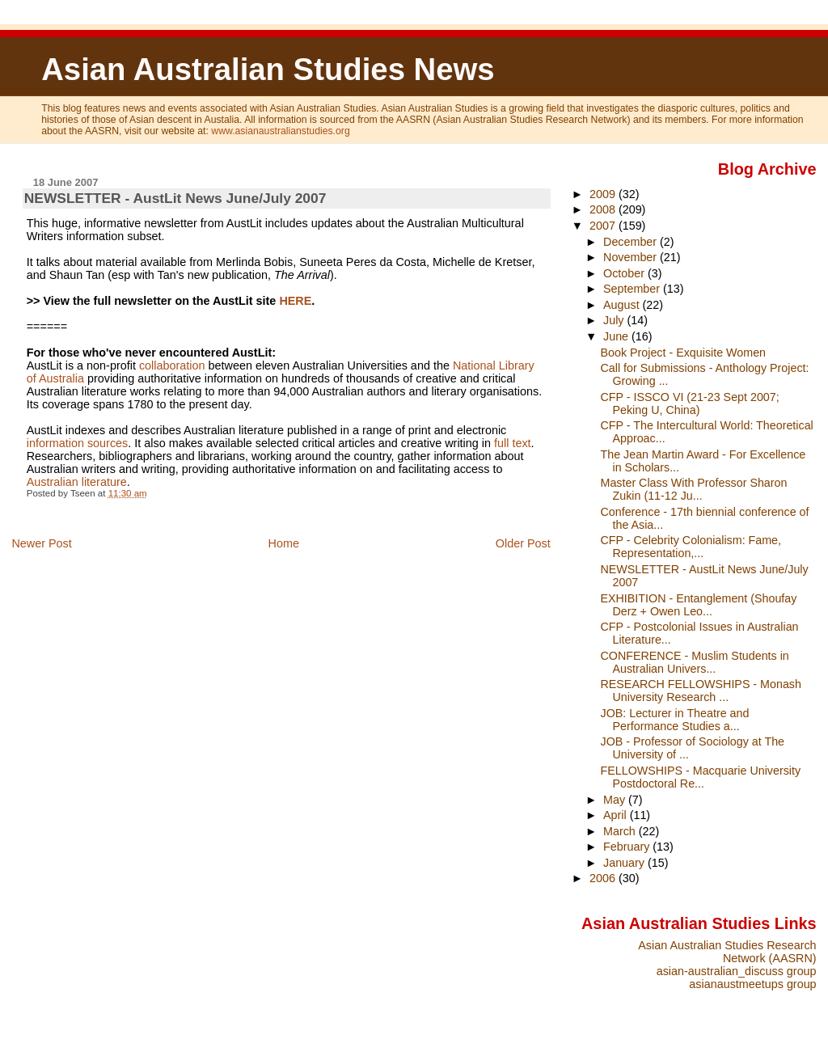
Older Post (523, 543)
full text (512, 443)
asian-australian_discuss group (737, 971)
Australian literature (77, 481)
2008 (604, 209)
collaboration (172, 365)
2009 (604, 194)
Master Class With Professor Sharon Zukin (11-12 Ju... (694, 489)
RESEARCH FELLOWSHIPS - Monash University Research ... (701, 690)
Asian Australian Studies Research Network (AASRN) (727, 952)
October (625, 273)
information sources (78, 443)
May (615, 799)
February (628, 846)
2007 (604, 225)
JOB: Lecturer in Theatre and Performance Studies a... (675, 720)
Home (283, 543)
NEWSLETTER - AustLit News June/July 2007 (175, 198)
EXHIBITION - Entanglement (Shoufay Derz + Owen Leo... (699, 605)
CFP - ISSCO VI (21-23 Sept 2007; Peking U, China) (690, 403)
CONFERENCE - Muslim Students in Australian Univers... (695, 662)
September (633, 288)
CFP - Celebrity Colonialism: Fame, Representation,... (691, 547)
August (623, 304)
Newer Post (41, 543)
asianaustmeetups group (752, 984)
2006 (604, 878)
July (615, 320)
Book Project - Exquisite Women (684, 352)
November (631, 257)
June (617, 336)
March (621, 831)
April (616, 815)
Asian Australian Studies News (267, 69)
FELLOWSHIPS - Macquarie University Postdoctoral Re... (701, 777)
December (631, 241)
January (625, 862)
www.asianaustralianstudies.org (280, 131)
